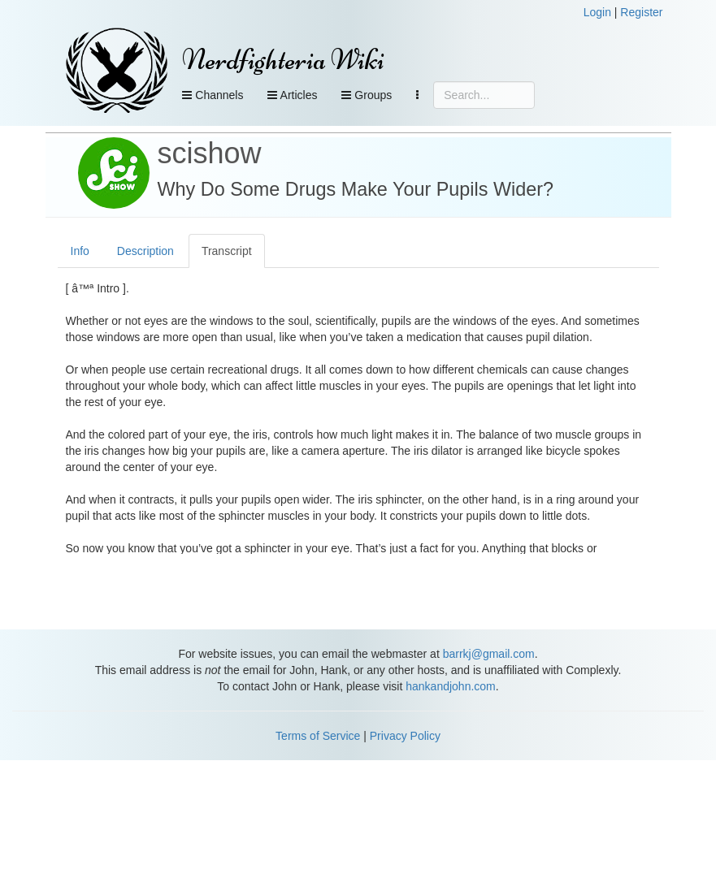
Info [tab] (80, 250)
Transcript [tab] (227, 250)
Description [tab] (145, 250)
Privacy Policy (405, 735)
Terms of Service (318, 735)
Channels (212, 95)
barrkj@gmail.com (489, 653)
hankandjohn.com (451, 686)
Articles (292, 95)
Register (641, 12)
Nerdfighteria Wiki (283, 59)
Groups (366, 95)
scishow (210, 153)
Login (597, 12)
